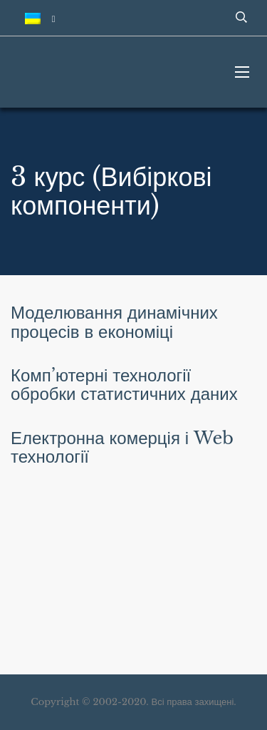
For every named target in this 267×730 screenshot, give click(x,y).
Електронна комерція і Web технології (122, 447)
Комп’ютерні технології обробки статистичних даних (124, 384)
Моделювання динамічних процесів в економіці (114, 321)
